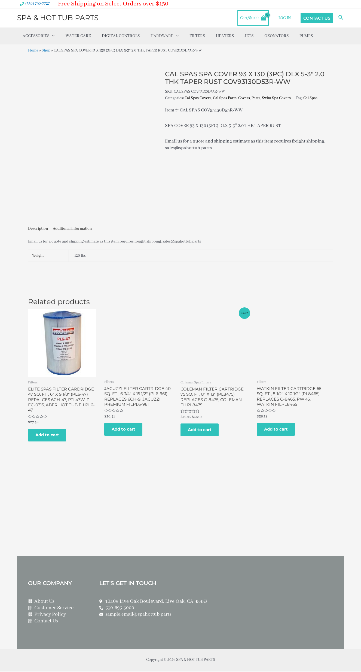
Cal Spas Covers (198, 97)
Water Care (78, 36)
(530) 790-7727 (37, 3)
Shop (46, 50)
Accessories (39, 36)
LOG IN (285, 18)
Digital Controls (121, 36)
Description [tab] (38, 228)
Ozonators (276, 36)
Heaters (225, 36)
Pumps (306, 36)
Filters (197, 36)
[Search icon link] (341, 18)
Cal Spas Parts (225, 97)
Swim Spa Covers (276, 97)
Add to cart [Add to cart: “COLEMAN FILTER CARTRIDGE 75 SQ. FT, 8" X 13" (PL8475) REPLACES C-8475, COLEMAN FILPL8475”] (200, 430)
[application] (52, 36)
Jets (249, 36)
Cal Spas (310, 97)
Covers (244, 97)
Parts (256, 97)
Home (33, 50)
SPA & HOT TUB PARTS (58, 17)
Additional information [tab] (72, 228)
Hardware (165, 36)
